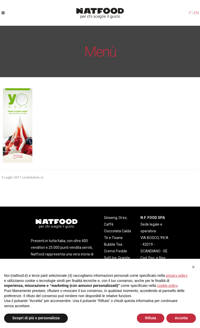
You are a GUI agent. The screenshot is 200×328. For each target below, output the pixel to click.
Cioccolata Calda (117, 231)
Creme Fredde (115, 251)
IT (190, 13)
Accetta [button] (181, 318)
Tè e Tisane (113, 238)
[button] (193, 267)
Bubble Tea (113, 244)
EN (196, 13)
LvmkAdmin (31, 177)
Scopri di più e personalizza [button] (36, 318)
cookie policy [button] (167, 285)
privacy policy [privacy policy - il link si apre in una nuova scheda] (176, 275)
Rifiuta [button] (150, 318)
